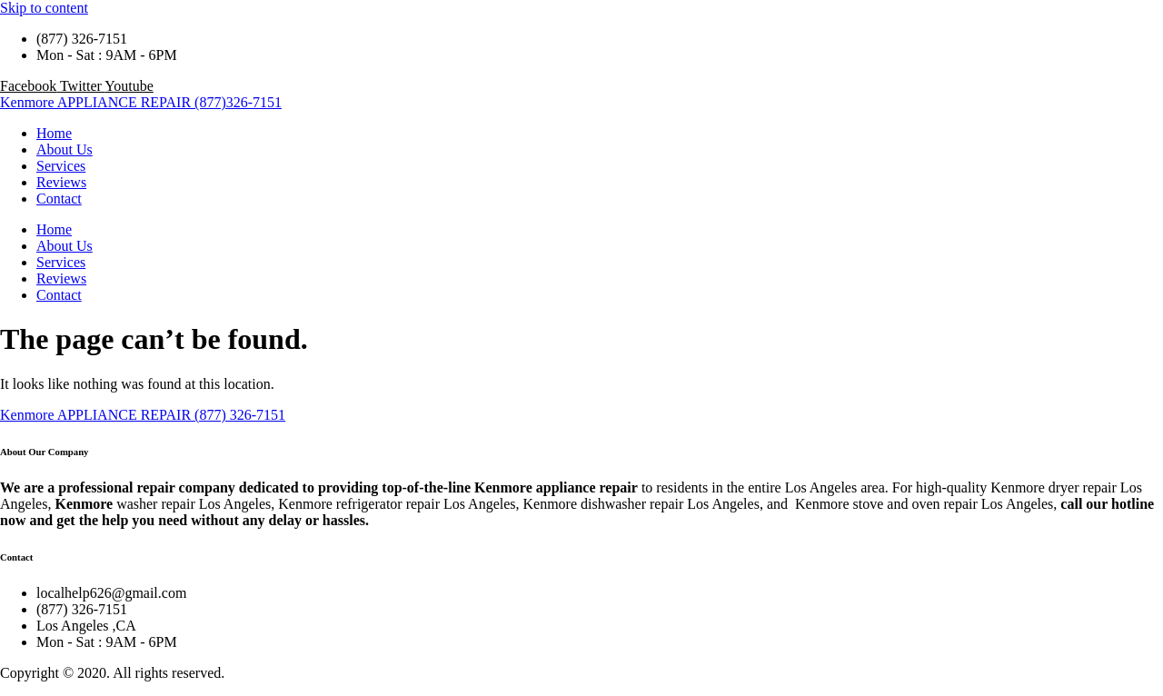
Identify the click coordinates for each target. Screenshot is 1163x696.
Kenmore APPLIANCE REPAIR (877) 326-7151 (142, 415)
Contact (59, 198)
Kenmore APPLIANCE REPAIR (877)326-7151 (141, 102)
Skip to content (44, 7)
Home (54, 133)
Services (60, 166)
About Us (64, 149)
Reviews (61, 182)
